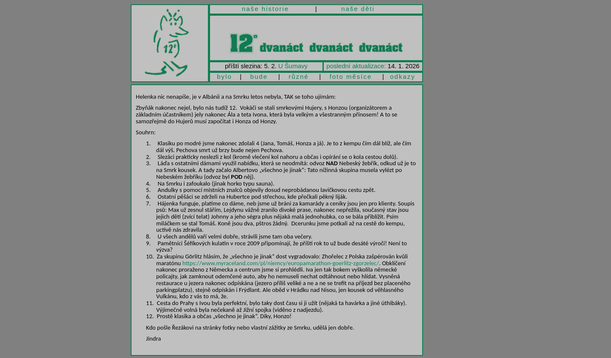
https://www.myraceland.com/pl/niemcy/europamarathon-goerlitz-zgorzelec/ (280, 263)
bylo (224, 76)
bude (259, 76)
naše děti (358, 8)
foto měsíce (351, 76)
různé (299, 76)
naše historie (265, 8)
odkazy (402, 76)
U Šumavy (293, 65)
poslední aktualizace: (356, 65)
